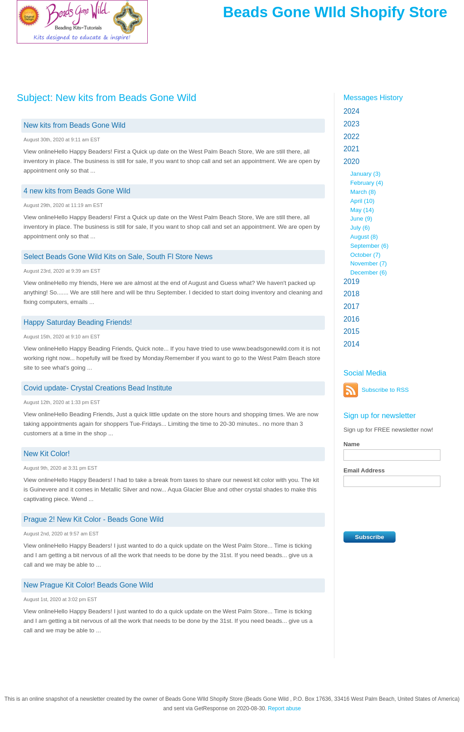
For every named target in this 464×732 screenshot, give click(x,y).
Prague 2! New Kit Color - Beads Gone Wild (94, 519)
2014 (351, 344)
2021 (351, 149)
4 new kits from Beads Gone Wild (77, 191)
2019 (351, 281)
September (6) (369, 245)
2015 (351, 331)
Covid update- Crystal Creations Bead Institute (98, 388)
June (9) (361, 218)
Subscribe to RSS (385, 389)
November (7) (368, 263)
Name (351, 444)
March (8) (363, 191)
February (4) (366, 182)
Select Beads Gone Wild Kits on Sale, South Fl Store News (118, 256)
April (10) (362, 200)
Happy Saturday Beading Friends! (78, 322)
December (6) (368, 272)
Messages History (373, 97)
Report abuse (284, 708)
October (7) (365, 254)
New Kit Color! (47, 454)
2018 (351, 294)
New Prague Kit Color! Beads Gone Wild (88, 585)
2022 (351, 136)
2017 (351, 306)
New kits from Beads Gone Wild (75, 125)
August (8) (364, 236)
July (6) (360, 227)
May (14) (362, 210)
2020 (351, 161)
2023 (351, 124)
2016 (351, 319)
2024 (351, 111)
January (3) (365, 173)
